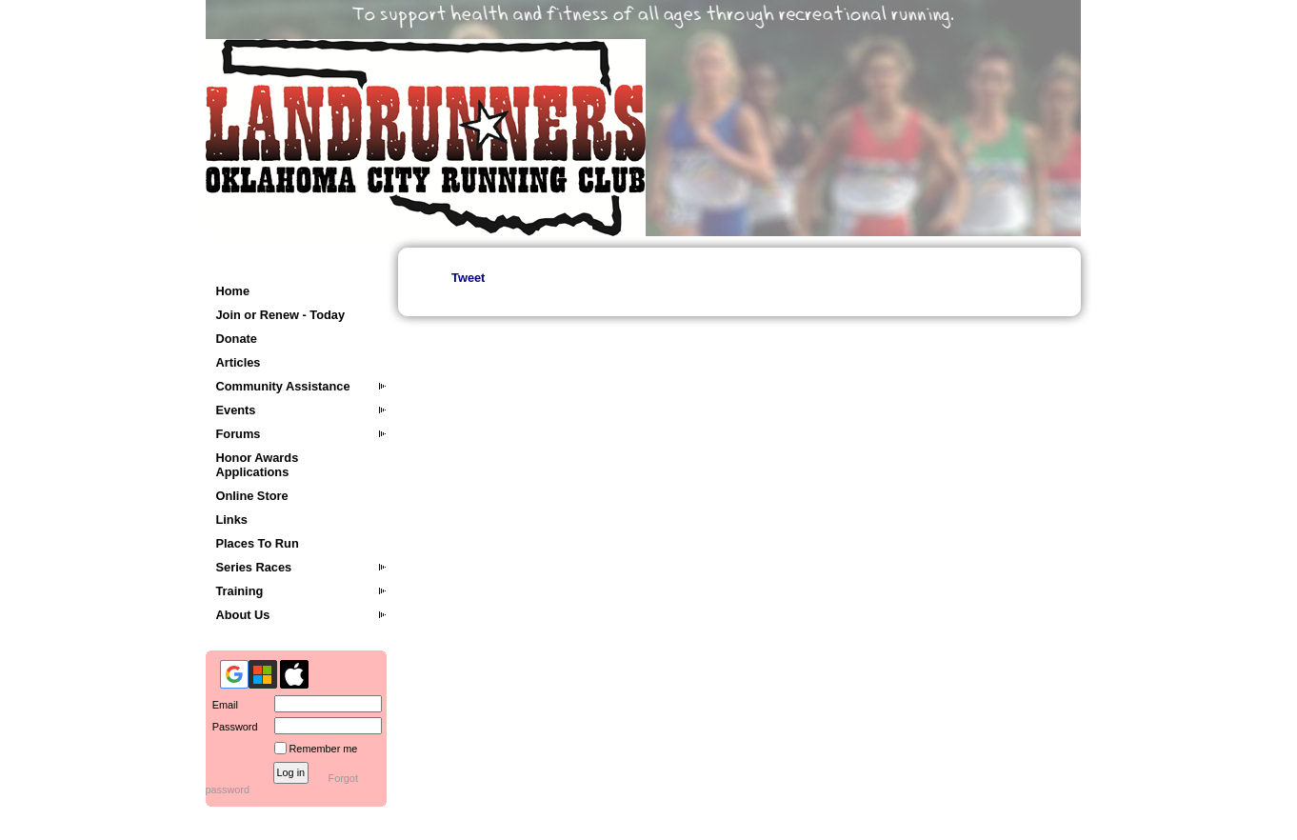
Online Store (252, 496)
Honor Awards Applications (257, 464)
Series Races (254, 567)
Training (240, 591)
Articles (238, 362)
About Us (243, 615)
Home (233, 291)
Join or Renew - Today (281, 315)
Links (232, 519)
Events (236, 410)
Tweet (468, 277)
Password (232, 726)
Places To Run (257, 543)
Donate (236, 338)
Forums (238, 434)
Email (222, 704)
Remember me (323, 748)
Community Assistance (283, 386)
